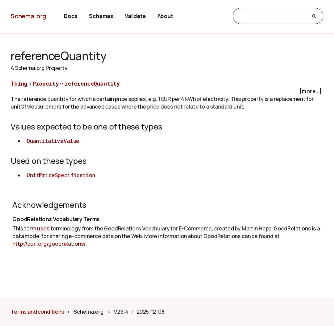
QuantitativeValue (53, 141)
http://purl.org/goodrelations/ (49, 243)
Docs (70, 16)
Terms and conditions (37, 311)
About (165, 16)
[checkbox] (167, 91)
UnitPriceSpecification (61, 175)
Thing (19, 83)
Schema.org (28, 16)
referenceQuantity (92, 83)
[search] (272, 16)
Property (46, 83)
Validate (135, 16)
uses (43, 228)
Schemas (101, 16)
